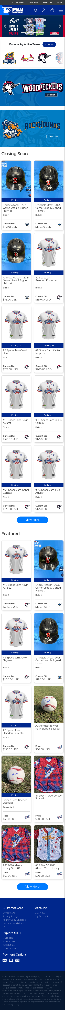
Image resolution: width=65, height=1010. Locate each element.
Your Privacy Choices (14, 919)
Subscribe (33, 3)
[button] (5, 26)
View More (32, 886)
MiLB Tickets (9, 948)
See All (49, 44)
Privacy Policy (10, 916)
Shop (59, 3)
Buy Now (40, 912)
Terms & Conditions (13, 923)
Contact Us (9, 912)
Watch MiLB (9, 945)
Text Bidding (18, 3)
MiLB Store (9, 941)
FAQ (5, 927)
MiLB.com (47, 3)
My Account (41, 916)
